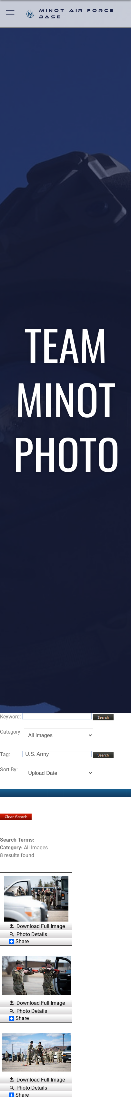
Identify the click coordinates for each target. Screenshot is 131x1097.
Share (19, 941)
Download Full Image (40, 926)
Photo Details (31, 934)
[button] (10, 13)
